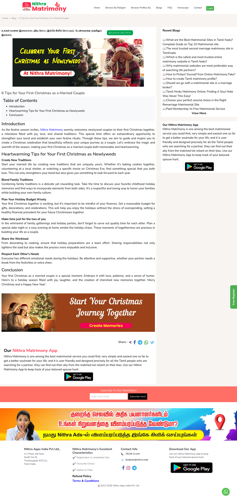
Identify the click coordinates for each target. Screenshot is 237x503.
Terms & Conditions (85, 481)
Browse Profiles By (141, 7)
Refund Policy (81, 476)
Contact (198, 7)
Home (97, 7)
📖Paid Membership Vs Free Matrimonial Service (193, 109)
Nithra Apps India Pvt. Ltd (126, 485)
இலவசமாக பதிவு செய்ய (120, 32)
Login (210, 8)
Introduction (17, 106)
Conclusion (16, 115)
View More (199, 113)
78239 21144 (132, 453)
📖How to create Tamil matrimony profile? (189, 79)
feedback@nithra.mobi (136, 459)
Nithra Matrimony (51, 130)
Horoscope (182, 7)
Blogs (159, 7)
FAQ (170, 7)
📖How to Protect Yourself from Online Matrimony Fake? (198, 74)
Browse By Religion (116, 7)
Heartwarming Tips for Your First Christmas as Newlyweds (47, 111)
